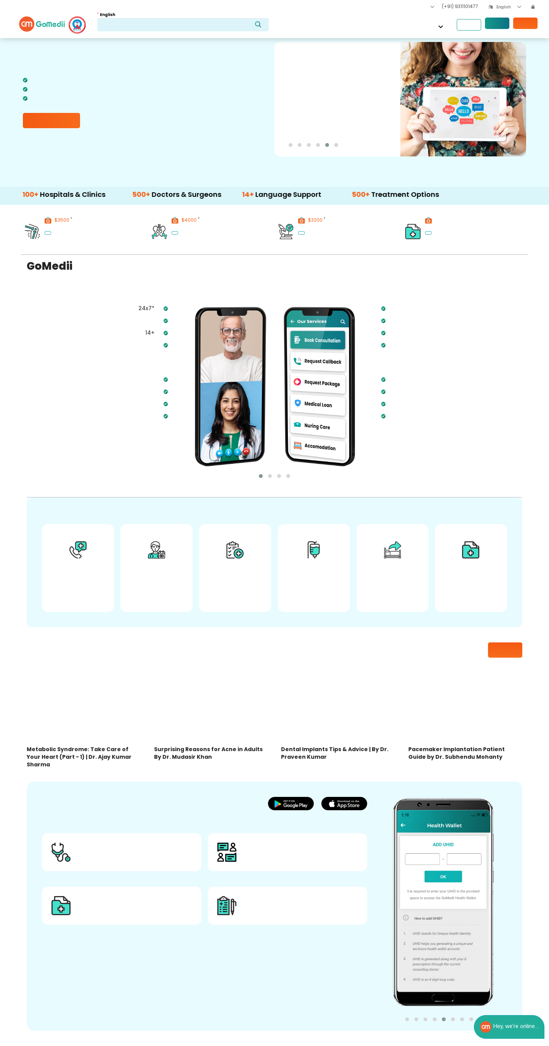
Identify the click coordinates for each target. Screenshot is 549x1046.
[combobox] (508, 7)
